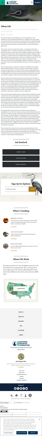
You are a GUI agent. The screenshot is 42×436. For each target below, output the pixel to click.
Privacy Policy (22, 372)
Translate (26, 402)
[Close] (39, 419)
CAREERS (21, 335)
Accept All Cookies (21, 432)
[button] (32, 189)
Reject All (33, 432)
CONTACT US (21, 316)
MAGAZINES (21, 321)
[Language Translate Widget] (7, 403)
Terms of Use (21, 370)
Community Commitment (22, 380)
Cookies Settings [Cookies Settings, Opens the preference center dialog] (8, 432)
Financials (21, 378)
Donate (38, 2)
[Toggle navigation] (2, 2)
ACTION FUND (21, 330)
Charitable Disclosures (22, 374)
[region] (21, 426)
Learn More (14, 226)
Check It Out (14, 250)
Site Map (21, 376)
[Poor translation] (5, 411)
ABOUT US (21, 312)
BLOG (21, 325)
